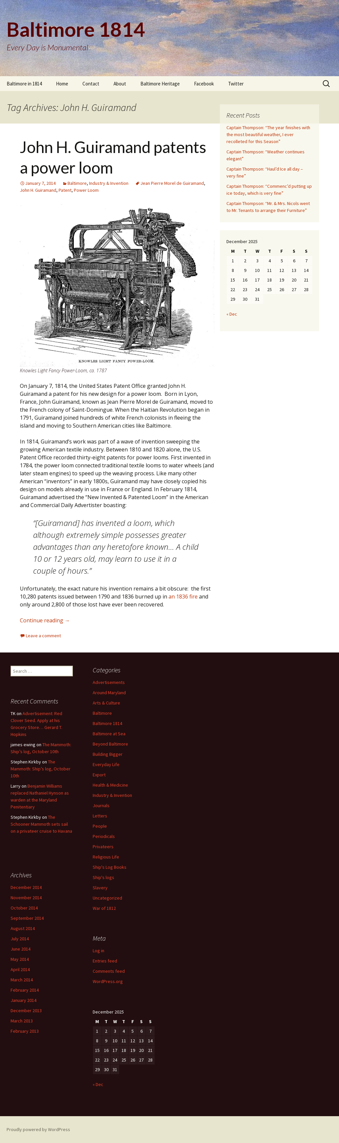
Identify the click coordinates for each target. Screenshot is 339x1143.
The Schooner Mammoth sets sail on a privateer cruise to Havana (41, 824)
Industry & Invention (108, 183)
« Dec (231, 314)
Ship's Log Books (109, 867)
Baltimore (77, 183)
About (120, 83)
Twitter (236, 83)
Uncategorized (107, 898)
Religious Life (106, 857)
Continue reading (45, 620)
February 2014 (25, 990)
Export (99, 775)
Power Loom (86, 190)
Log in (98, 951)
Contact (90, 83)
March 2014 (22, 980)
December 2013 (26, 1010)
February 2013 (25, 1031)
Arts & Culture (106, 703)
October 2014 (24, 908)
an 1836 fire (183, 596)
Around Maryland (109, 693)
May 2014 (20, 959)
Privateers (103, 847)
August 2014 (23, 928)
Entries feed (105, 961)
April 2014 (20, 969)
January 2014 (23, 1000)
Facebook (204, 83)
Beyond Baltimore (110, 744)
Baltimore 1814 (107, 723)
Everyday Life (106, 764)
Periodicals (104, 836)
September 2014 (27, 918)
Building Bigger (107, 754)
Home (62, 83)
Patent (65, 190)
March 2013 (22, 1021)
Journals (101, 805)
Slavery (100, 888)
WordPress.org (108, 981)
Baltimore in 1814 (24, 83)
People (100, 826)
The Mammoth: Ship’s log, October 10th (41, 769)
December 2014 (26, 887)
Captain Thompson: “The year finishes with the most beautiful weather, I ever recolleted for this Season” (268, 134)
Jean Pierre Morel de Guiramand (172, 183)
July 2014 (20, 939)
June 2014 (20, 949)
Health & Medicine (110, 785)
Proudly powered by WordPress (38, 1129)
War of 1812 (104, 908)
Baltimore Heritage (160, 83)
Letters (100, 816)
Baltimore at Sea (109, 734)
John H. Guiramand (38, 190)
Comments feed (109, 971)
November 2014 (26, 898)
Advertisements (109, 682)
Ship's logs (103, 877)
